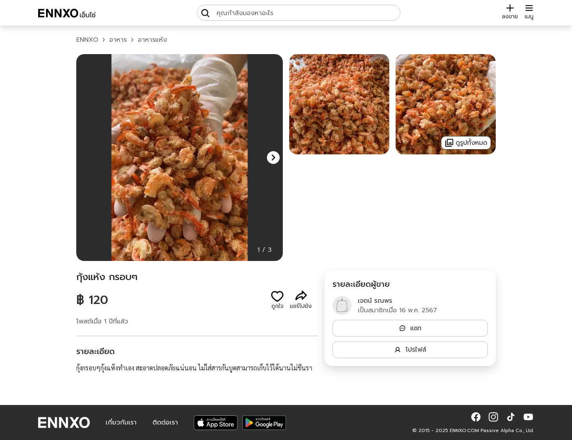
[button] (273, 157)
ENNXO (87, 40)
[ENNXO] (66, 14)
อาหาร (118, 40)
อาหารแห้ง (152, 40)
